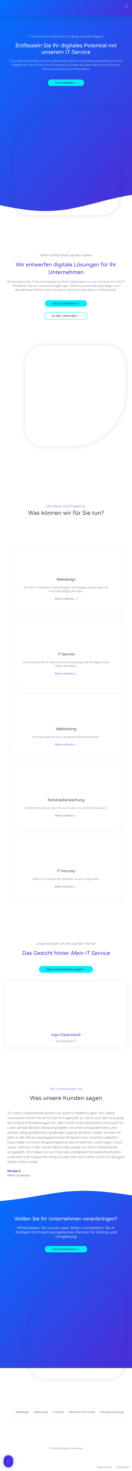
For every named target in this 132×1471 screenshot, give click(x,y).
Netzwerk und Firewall (82, 1411)
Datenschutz (104, 1467)
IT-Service (66, 654)
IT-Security (66, 871)
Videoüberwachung (111, 1411)
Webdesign (22, 1411)
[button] (126, 6)
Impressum (123, 1467)
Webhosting (66, 729)
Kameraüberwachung (66, 800)
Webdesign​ (66, 579)
